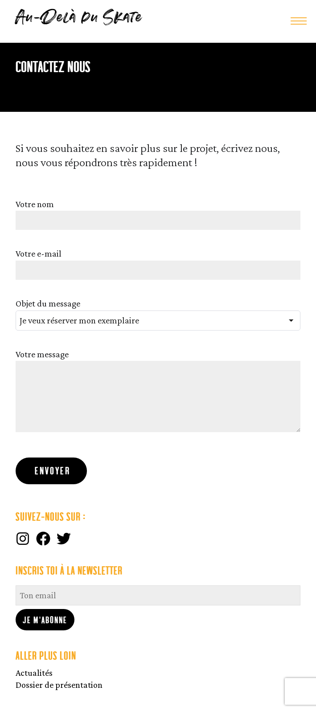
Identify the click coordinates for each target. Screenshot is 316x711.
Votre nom (35, 204)
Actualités (34, 673)
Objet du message (48, 303)
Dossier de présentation (59, 685)
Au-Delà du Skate (79, 18)
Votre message (42, 354)
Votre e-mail (39, 253)
